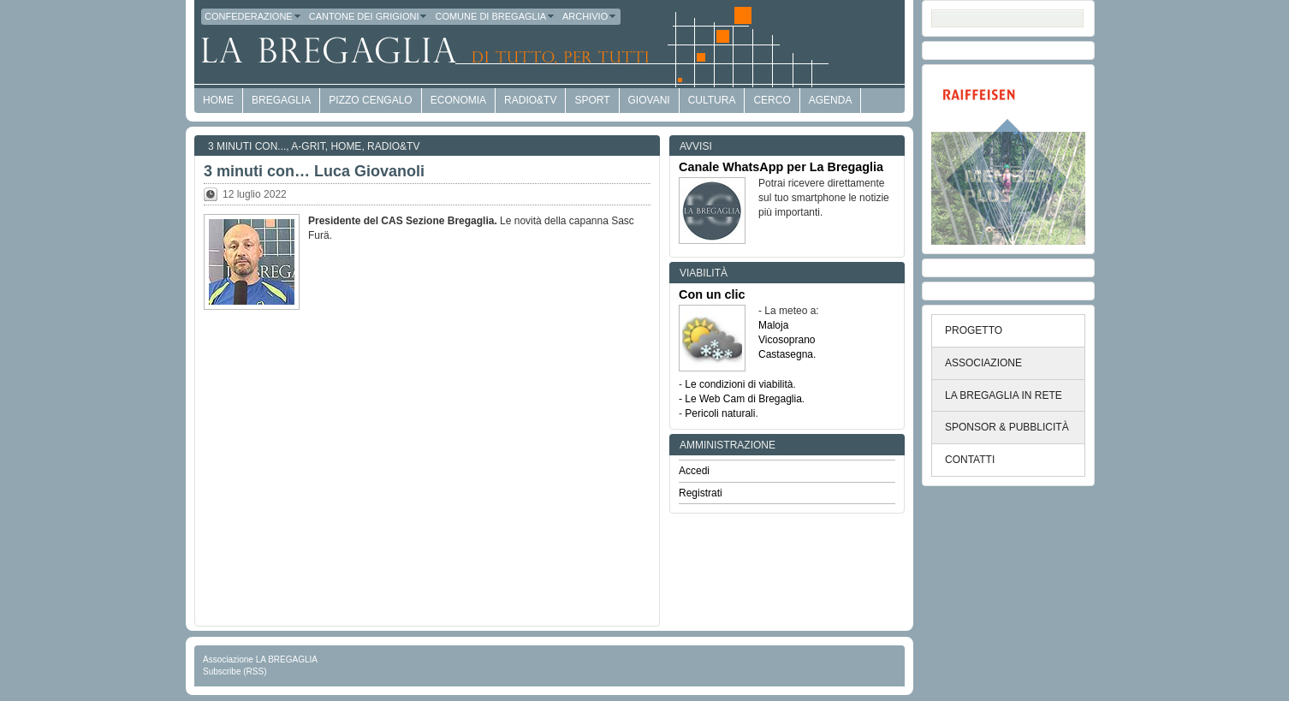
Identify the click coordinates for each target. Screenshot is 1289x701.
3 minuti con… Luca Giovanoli (314, 171)
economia (458, 100)
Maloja (773, 325)
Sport (591, 100)
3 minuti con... (247, 146)
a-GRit (307, 146)
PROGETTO (973, 330)
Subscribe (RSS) (234, 671)
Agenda (830, 100)
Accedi (694, 471)
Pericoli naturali (720, 413)
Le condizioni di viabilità (739, 384)
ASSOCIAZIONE (983, 363)
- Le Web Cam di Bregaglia (740, 399)
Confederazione (253, 16)
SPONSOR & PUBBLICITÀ (1007, 427)
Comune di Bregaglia (495, 16)
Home (345, 146)
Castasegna (785, 354)
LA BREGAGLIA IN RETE (1003, 395)
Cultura (712, 100)
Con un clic (712, 294)
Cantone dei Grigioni (369, 16)
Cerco (771, 100)
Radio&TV (530, 100)
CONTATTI (970, 460)
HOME (218, 100)
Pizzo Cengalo (370, 100)
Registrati (700, 493)
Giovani (649, 100)
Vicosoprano (787, 340)
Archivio (589, 16)
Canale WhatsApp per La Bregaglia (781, 167)
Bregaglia (281, 100)
